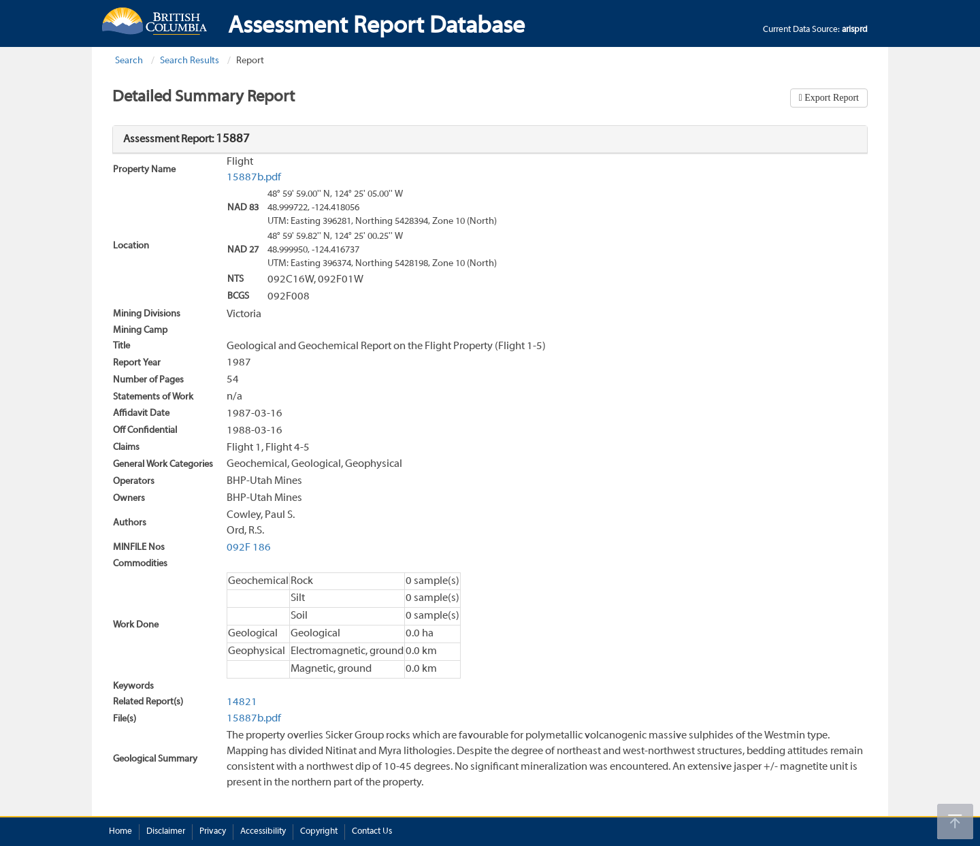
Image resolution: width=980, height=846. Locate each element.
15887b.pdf (254, 177)
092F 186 (249, 547)
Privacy (212, 831)
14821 (242, 702)
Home (120, 831)
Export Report (830, 98)
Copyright (319, 831)
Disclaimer (165, 831)
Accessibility (263, 831)
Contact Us (372, 831)
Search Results (189, 61)
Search (129, 61)
